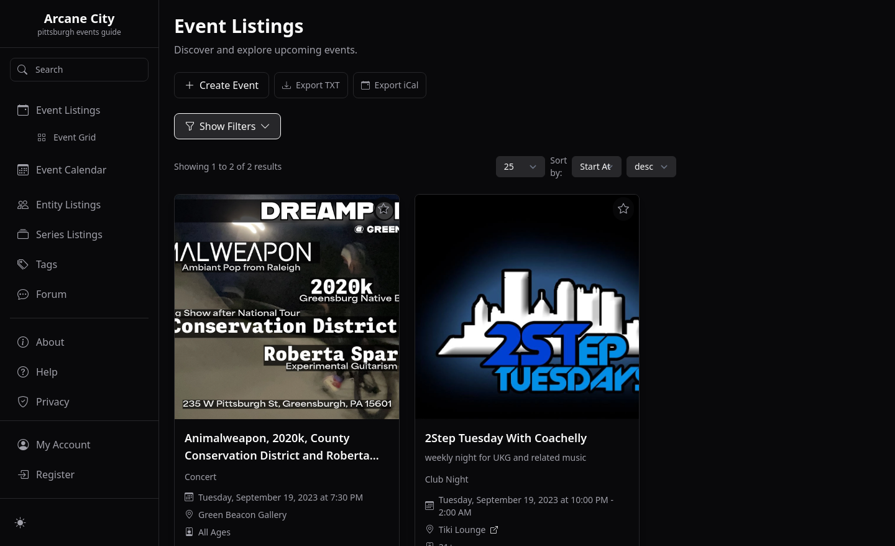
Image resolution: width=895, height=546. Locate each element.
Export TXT (311, 85)
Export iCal (390, 85)
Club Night (447, 479)
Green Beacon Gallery (242, 515)
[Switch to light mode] (20, 522)
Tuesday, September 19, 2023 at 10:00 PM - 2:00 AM (526, 506)
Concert (200, 477)
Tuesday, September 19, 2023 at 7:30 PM (280, 497)
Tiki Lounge (462, 529)
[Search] (79, 69)
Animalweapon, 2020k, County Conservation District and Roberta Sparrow (277, 455)
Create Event (222, 85)
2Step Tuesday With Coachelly (506, 437)
